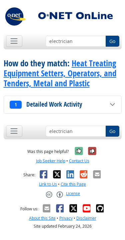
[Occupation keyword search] (76, 41)
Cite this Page (73, 184)
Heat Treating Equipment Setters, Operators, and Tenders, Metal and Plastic (60, 73)
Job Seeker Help (50, 161)
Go (112, 41)
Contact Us (79, 161)
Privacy (66, 218)
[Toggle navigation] (14, 41)
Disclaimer (86, 218)
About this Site (42, 218)
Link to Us (48, 184)
